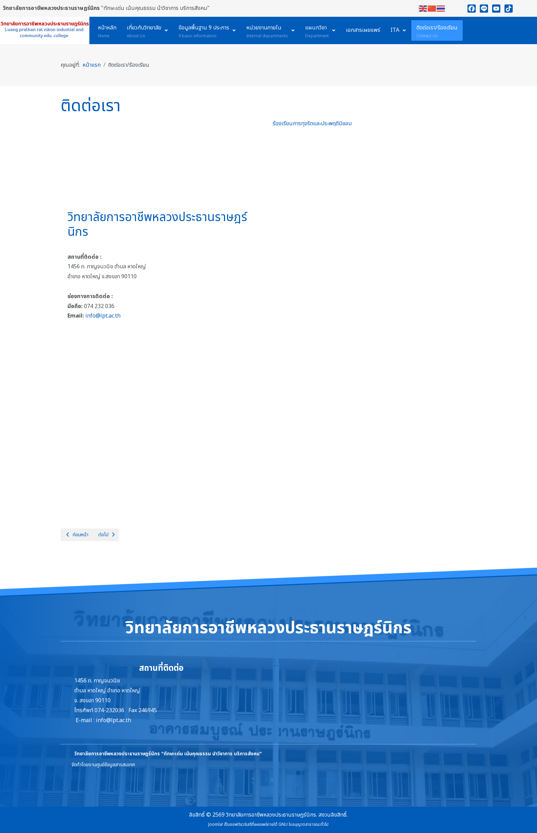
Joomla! (215, 824)
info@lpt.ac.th (103, 316)
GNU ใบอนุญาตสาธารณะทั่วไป (303, 824)
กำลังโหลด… (374, 317)
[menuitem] (107, 30)
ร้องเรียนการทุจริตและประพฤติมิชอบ (312, 123)
